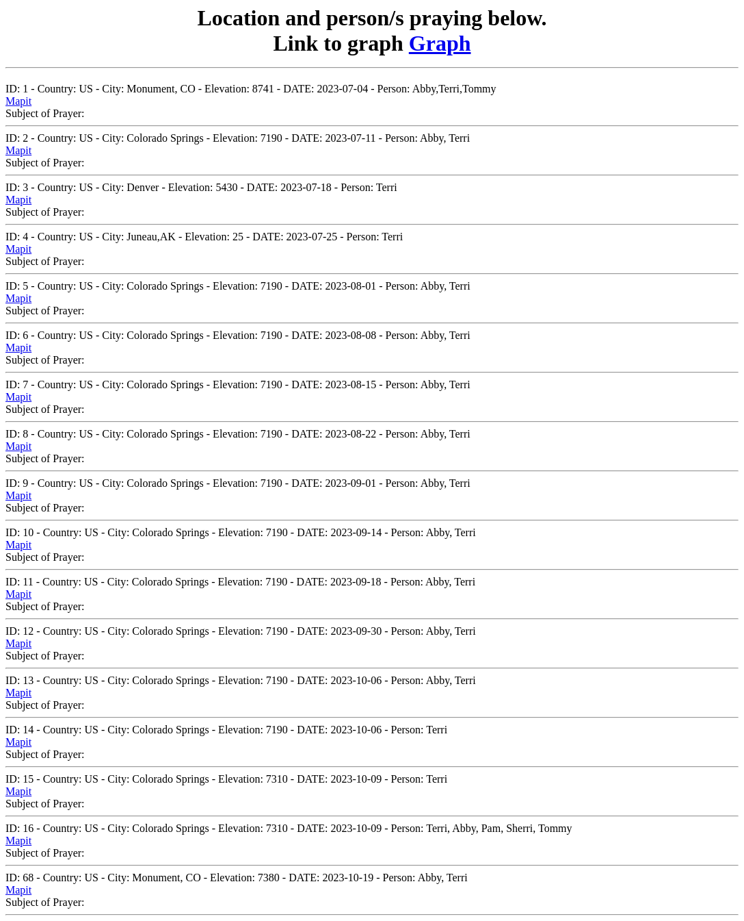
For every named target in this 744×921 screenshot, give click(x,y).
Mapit (18, 101)
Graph (440, 43)
